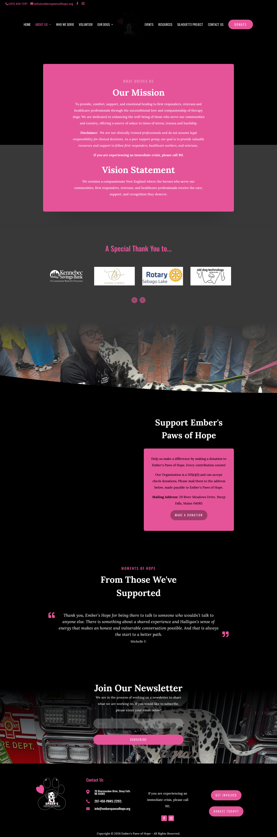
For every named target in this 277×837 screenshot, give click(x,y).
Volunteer (87, 23)
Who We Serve (66, 23)
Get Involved (226, 789)
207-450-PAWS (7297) (108, 795)
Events (147, 23)
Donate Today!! (226, 806)
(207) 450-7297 (17, 3)
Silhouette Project (189, 23)
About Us (43, 23)
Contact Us (214, 23)
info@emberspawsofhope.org (112, 803)
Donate (239, 23)
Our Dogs (105, 23)
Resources (164, 23)
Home (28, 23)
